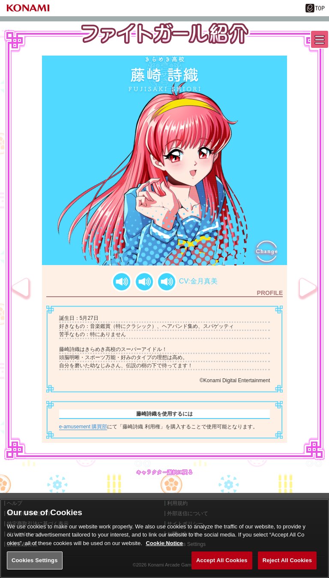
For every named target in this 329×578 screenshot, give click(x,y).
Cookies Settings (35, 560)
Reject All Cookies (287, 560)
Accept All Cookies (222, 560)
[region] (164, 538)
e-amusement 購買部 (83, 427)
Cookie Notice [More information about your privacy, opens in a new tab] (164, 543)
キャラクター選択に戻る (164, 471)
